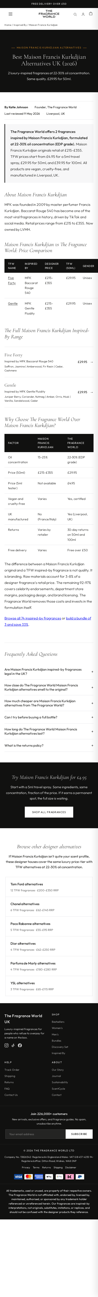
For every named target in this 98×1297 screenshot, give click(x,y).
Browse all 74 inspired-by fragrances (32, 618)
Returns (9, 1082)
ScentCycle (58, 1088)
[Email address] (35, 1134)
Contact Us (11, 1095)
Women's (57, 1028)
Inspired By (20, 24)
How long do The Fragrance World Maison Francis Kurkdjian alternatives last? (40, 731)
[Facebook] (20, 1045)
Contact (56, 1095)
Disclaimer (70, 1167)
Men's (55, 1034)
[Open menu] (10, 14)
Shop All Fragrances (49, 812)
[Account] (83, 14)
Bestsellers (58, 1021)
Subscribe (79, 1134)
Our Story (58, 1069)
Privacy (26, 1167)
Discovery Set (60, 1046)
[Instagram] (6, 1045)
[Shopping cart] (91, 14)
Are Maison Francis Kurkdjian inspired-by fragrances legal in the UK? (42, 671)
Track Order (11, 1069)
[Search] (75, 14)
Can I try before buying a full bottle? (30, 717)
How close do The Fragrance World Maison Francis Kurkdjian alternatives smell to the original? (41, 687)
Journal (56, 1076)
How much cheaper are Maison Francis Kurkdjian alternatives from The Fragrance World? (39, 703)
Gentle (13, 303)
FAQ (7, 1088)
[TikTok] (13, 1045)
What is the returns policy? (24, 745)
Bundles (56, 1040)
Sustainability (60, 1082)
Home (7, 24)
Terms (36, 1167)
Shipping (9, 1076)
